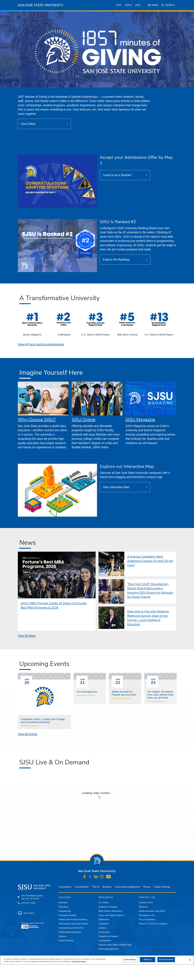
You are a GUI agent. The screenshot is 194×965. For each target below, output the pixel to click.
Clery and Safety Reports (111, 915)
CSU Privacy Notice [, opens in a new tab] (78, 961)
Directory (143, 906)
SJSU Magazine (140, 419)
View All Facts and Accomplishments (41, 344)
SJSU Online (83, 419)
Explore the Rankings (116, 259)
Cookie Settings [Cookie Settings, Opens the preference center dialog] (130, 959)
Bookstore (104, 919)
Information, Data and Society (73, 923)
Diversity (107, 886)
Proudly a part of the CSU (32, 925)
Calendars (104, 923)
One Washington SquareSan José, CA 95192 (32, 897)
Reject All (147, 959)
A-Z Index (104, 902)
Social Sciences (66, 940)
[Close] (190, 960)
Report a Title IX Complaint (153, 923)
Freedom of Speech (108, 936)
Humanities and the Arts (71, 927)
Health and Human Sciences (73, 919)
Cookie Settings (162, 886)
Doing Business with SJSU (152, 911)
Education (64, 906)
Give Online (28, 123)
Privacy (147, 886)
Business (63, 902)
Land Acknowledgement (127, 886)
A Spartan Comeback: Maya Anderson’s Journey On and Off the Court (150, 561)
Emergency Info (147, 915)
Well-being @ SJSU (109, 948)
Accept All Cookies (166, 959)
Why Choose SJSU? (37, 419)
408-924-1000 (28, 903)
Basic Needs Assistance (110, 911)
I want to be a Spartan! (117, 175)
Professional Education (70, 932)
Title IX (95, 886)
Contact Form (146, 902)
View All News (27, 635)
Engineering (65, 911)
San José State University (40, 5)
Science (62, 936)
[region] (97, 960)
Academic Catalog (108, 906)
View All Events (27, 734)
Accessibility (65, 886)
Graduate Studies (68, 915)
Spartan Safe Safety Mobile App (115, 944)
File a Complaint (147, 919)
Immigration (105, 940)
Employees (104, 932)
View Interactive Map (116, 487)
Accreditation (81, 886)
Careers (102, 927)
